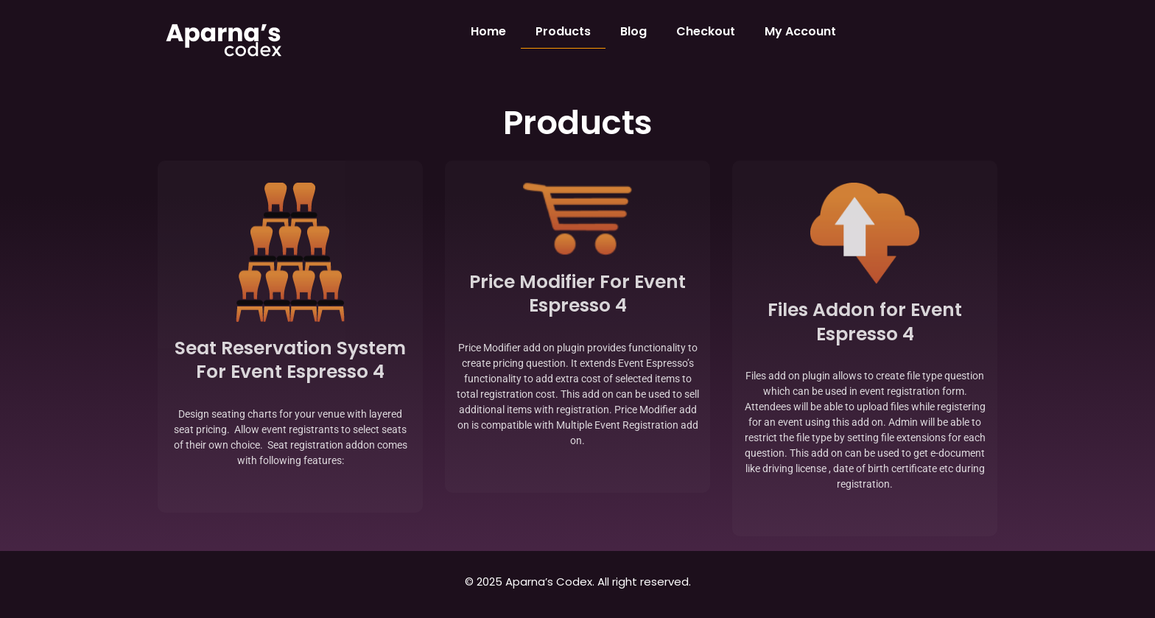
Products (563, 31)
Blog (633, 31)
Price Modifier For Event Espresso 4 (577, 294)
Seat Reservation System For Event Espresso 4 (290, 360)
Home (488, 31)
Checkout (705, 31)
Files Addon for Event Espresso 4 (865, 322)
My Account (800, 31)
